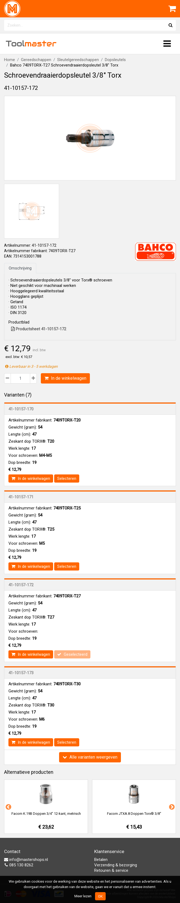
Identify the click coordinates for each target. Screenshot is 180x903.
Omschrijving (20, 268)
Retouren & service (111, 870)
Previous (8, 806)
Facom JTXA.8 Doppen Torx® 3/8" (134, 814)
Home (9, 59)
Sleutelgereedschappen (78, 59)
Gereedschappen (36, 59)
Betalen (101, 859)
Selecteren (66, 478)
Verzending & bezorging (115, 865)
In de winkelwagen (65, 378)
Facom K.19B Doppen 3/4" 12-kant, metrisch (46, 814)
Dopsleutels (115, 59)
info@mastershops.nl (26, 859)
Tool (31, 43)
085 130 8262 (18, 865)
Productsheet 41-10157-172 (38, 329)
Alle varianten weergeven (90, 757)
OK (100, 896)
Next (171, 806)
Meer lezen (82, 896)
